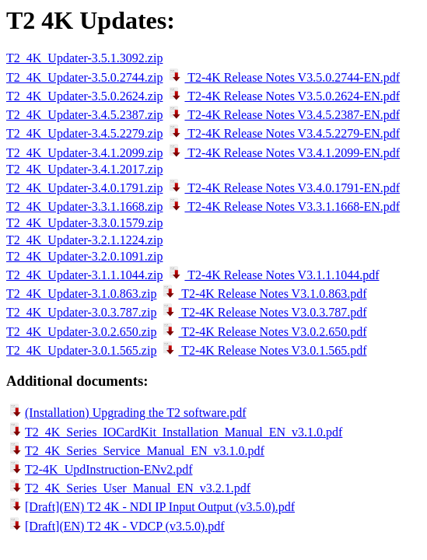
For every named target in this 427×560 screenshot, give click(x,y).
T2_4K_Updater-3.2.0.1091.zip (84, 256)
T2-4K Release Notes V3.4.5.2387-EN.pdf (283, 114)
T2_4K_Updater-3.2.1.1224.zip (84, 240)
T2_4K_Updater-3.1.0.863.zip (81, 293)
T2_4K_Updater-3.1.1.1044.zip (84, 275)
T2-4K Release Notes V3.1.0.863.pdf (262, 293)
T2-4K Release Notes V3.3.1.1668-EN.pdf (283, 206)
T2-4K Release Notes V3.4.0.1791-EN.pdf (283, 187)
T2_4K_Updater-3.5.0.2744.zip (84, 77)
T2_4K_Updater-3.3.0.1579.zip (84, 222)
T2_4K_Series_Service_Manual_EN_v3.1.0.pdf (135, 450)
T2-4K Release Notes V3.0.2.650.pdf (262, 331)
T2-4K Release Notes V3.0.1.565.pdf (262, 350)
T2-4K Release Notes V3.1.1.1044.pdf (272, 275)
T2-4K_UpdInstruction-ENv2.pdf (99, 469)
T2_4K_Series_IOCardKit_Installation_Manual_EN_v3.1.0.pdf (174, 432)
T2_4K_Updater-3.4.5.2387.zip (84, 114)
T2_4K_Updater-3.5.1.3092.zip (84, 58)
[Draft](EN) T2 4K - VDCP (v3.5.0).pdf (115, 526)
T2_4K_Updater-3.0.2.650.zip (81, 331)
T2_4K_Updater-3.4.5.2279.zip (84, 133)
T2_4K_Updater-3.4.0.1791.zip (84, 187)
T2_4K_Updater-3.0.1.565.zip (81, 350)
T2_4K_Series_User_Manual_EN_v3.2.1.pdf (128, 488)
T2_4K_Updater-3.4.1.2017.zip (84, 169)
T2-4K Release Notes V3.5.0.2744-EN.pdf (283, 77)
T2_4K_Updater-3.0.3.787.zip (81, 312)
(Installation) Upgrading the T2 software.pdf (126, 412)
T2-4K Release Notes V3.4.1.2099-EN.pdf (283, 152)
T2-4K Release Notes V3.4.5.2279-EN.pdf (283, 133)
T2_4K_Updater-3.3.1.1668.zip (84, 206)
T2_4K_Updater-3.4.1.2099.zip (84, 152)
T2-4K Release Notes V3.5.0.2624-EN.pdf (283, 96)
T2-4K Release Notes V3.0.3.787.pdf (262, 312)
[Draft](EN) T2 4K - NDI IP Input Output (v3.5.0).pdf (150, 506)
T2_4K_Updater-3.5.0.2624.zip (84, 96)
